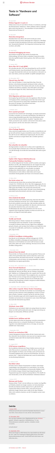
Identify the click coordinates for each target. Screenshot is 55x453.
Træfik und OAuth (15, 219)
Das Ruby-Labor (14, 364)
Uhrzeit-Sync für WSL (16, 80)
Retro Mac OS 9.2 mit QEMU (18, 66)
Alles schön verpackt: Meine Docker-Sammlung (25, 289)
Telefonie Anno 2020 (16, 306)
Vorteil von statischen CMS (18, 332)
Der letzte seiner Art (16, 180)
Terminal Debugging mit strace (19, 52)
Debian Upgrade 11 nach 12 (18, 23)
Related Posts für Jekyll (17, 252)
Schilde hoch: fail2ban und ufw (19, 318)
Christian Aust (14, 448)
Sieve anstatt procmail (16, 112)
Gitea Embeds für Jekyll (17, 198)
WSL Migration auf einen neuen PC (21, 96)
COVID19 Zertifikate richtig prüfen (21, 236)
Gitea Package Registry (17, 129)
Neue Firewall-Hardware (17, 268)
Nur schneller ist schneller (18, 145)
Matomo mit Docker (16, 381)
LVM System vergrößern (17, 346)
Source (24, 448)
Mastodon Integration (16, 37)
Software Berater (28, 2)
